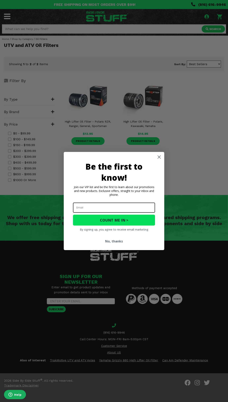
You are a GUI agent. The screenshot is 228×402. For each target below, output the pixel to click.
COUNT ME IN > (114, 220)
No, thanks (114, 241)
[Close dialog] (159, 157)
